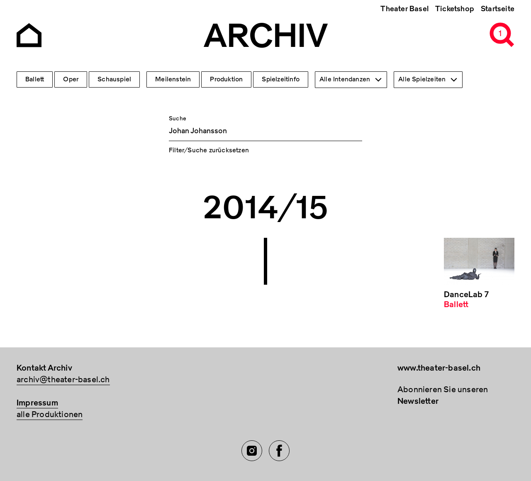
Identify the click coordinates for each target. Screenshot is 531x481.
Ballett (34, 79)
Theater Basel (404, 9)
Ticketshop (454, 9)
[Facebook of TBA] (279, 450)
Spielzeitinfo (281, 79)
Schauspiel (114, 79)
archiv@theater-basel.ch (63, 379)
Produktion (226, 79)
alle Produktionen (50, 414)
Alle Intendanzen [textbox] (344, 79)
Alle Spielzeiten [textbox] (422, 79)
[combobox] (351, 79)
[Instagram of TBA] (251, 450)
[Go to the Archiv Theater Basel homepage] (29, 34)
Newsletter (417, 401)
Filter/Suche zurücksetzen (209, 150)
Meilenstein (173, 79)
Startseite (497, 9)
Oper (70, 79)
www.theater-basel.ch (438, 368)
